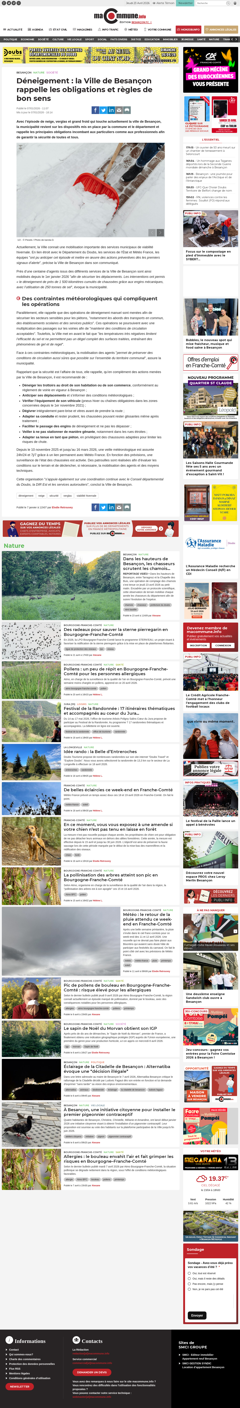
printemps (166, 960)
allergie (69, 1179)
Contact (14, 1349)
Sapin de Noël (91, 1046)
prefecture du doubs (160, 605)
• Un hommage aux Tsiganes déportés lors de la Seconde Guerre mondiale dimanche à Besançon (209, 164)
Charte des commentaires (24, 1359)
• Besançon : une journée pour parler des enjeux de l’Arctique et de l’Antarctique (209, 177)
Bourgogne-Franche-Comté (83, 625)
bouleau (95, 1179)
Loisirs (81, 704)
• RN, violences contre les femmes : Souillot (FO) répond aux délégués (208, 200)
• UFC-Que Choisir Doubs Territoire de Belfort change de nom (209, 189)
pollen (103, 688)
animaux (84, 1089)
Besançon (24, 72)
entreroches (71, 770)
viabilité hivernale (86, 495)
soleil (85, 804)
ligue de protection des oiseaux (81, 649)
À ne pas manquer (211, 910)
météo (128, 960)
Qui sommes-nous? (21, 1354)
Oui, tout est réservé (204, 1273)
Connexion (223, 645)
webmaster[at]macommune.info (92, 1396)
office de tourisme (102, 731)
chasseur (141, 605)
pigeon (101, 1136)
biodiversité (98, 1089)
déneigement (26, 495)
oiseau (110, 649)
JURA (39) (69, 704)
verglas (67, 495)
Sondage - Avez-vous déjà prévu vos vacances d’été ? (210, 1265)
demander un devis (92, 1372)
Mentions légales (19, 1373)
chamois (129, 605)
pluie (154, 960)
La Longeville (73, 747)
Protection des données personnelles (32, 1363)
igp (67, 1046)
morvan (76, 1046)
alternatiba (71, 1089)
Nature (39, 72)
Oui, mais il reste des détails (209, 1278)
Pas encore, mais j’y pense (208, 1283)
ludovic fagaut (156, 1089)
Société (52, 72)
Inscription (198, 645)
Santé (120, 664)
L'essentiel (210, 139)
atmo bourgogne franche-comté (81, 688)
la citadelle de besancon (133, 1089)
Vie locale (98, 1105)
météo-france (72, 804)
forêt (77, 855)
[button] (228, 3)
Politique (97, 1062)
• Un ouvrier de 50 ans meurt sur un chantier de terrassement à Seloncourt (210, 151)
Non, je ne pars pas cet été (208, 1289)
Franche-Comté (74, 785)
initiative (89, 1136)
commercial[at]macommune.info (92, 1363)
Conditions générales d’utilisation (29, 1378)
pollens (116, 1008)
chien (68, 855)
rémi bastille (131, 609)
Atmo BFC (71, 894)
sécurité (53, 495)
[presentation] (152, 232)
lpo (101, 649)
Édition (125, 22)
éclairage (112, 1089)
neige (41, 495)
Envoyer (197, 1315)
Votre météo (210, 1151)
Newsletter (19, 1386)
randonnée (120, 731)
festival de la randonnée (77, 731)
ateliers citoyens (73, 1136)
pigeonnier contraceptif (120, 1136)
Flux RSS (14, 1368)
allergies (70, 1008)
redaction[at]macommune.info (91, 1353)
